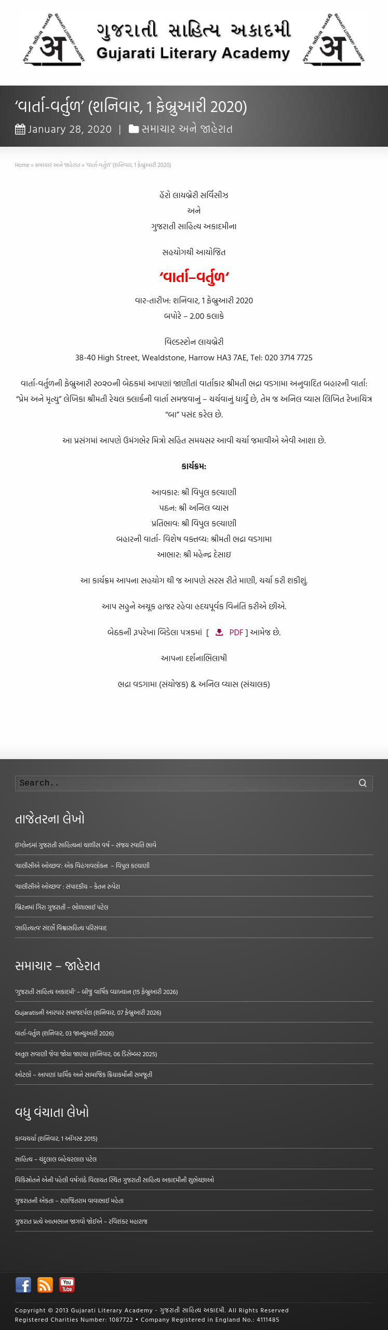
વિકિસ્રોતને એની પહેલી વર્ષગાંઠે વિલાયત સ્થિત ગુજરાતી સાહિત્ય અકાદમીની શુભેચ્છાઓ (115, 1179)
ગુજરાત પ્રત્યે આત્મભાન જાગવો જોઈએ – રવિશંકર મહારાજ (81, 1221)
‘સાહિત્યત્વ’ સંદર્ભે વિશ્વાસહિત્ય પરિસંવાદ (61, 927)
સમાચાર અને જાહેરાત (188, 128)
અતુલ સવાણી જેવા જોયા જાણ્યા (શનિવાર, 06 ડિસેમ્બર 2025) (86, 1053)
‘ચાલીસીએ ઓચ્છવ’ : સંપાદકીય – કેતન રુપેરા (67, 886)
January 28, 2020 (63, 128)
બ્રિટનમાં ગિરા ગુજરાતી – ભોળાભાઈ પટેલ (62, 907)
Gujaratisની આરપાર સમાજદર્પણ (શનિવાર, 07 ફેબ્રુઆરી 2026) (88, 1012)
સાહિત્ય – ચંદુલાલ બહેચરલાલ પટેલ (56, 1159)
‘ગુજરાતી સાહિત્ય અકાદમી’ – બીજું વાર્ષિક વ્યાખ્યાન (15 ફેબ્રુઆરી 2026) (96, 991)
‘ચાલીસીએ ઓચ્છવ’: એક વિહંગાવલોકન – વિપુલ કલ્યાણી (82, 865)
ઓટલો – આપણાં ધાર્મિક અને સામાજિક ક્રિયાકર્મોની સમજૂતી (84, 1074)
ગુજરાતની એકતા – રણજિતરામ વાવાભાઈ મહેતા (69, 1200)
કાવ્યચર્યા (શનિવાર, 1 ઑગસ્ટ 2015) (56, 1138)
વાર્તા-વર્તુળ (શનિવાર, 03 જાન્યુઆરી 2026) (64, 1033)
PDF (237, 632)
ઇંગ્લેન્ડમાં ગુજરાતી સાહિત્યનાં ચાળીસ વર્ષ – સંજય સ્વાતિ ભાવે (85, 844)
